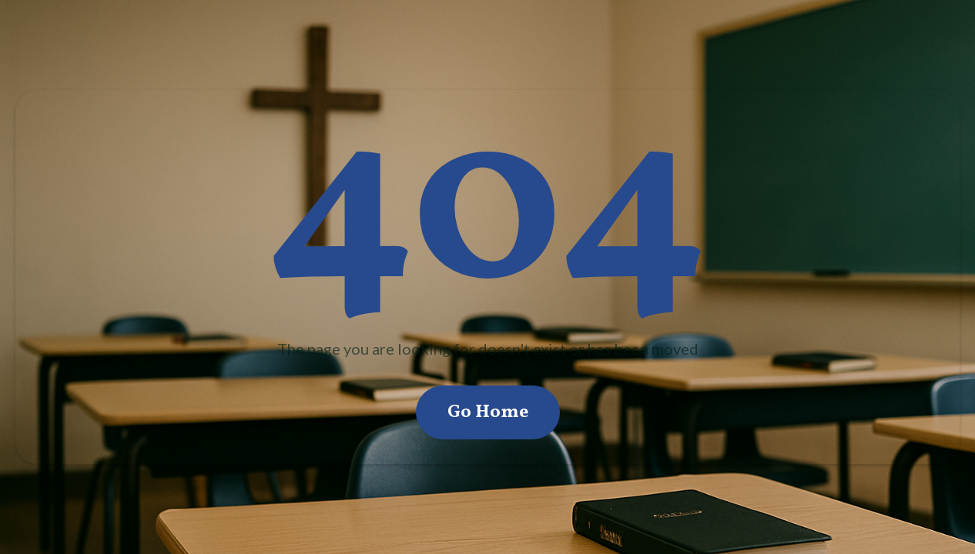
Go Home (487, 412)
